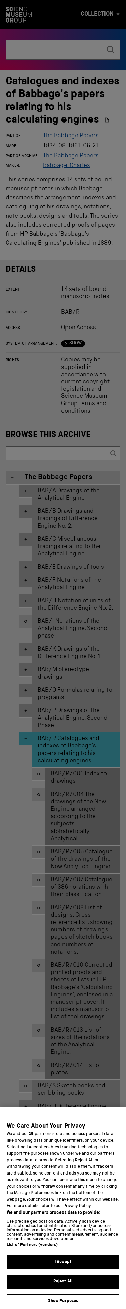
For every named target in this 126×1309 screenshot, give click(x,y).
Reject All (63, 1288)
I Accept (63, 1269)
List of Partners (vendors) (32, 1252)
